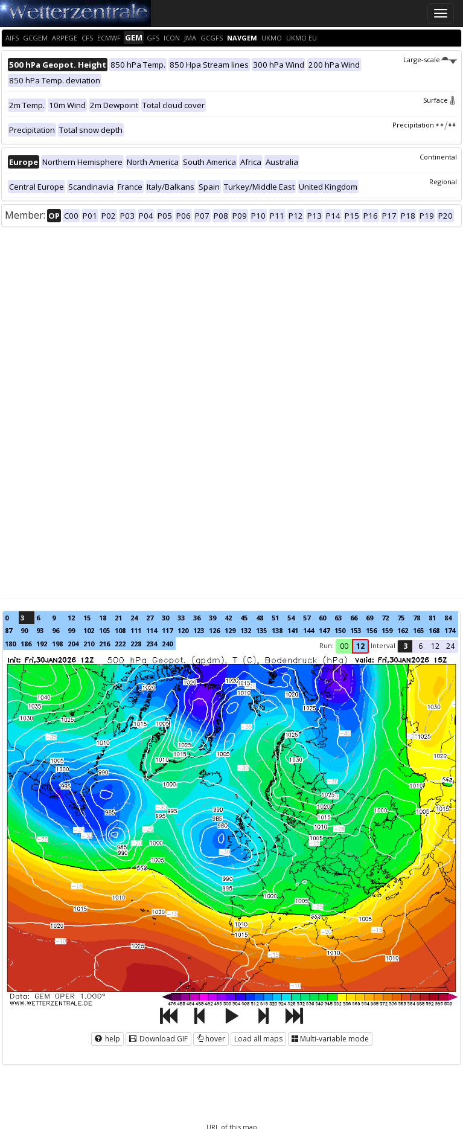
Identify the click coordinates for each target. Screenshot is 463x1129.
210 (88, 643)
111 (135, 630)
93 (39, 630)
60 (322, 617)
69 (369, 617)
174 (449, 630)
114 (151, 630)
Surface (440, 100)
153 (355, 630)
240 (167, 643)
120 (182, 630)
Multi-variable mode (330, 1039)
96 (55, 630)
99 (71, 630)
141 (292, 630)
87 (8, 630)
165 (418, 630)
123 (198, 630)
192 (41, 643)
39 (212, 617)
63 (338, 617)
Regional (443, 181)
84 (448, 617)
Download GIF (158, 1039)
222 (120, 643)
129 (230, 630)
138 (277, 630)
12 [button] (360, 646)
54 (291, 617)
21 (118, 617)
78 (416, 617)
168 (434, 630)
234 (151, 643)
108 (120, 630)
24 (134, 617)
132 (245, 630)
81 (432, 617)
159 (387, 630)
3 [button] (405, 646)
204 (73, 643)
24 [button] (450, 646)
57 (306, 617)
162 (402, 630)
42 (228, 617)
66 (353, 617)
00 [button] (344, 646)
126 (214, 630)
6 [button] (420, 646)
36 (196, 617)
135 (261, 630)
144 (308, 630)
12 (71, 617)
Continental (438, 156)
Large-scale (430, 59)
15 (87, 617)
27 (149, 617)
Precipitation (424, 124)
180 (10, 643)
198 (57, 643)
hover (211, 1039)
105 (104, 630)
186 (26, 643)
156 (371, 630)
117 (167, 630)
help (107, 1039)
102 (88, 630)
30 (165, 617)
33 (181, 617)
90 (24, 630)
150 (339, 630)
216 (104, 643)
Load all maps (258, 1039)
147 (324, 630)
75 (400, 617)
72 (385, 617)
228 (135, 643)
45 (243, 617)
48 (259, 617)
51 (275, 617)
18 (102, 617)
